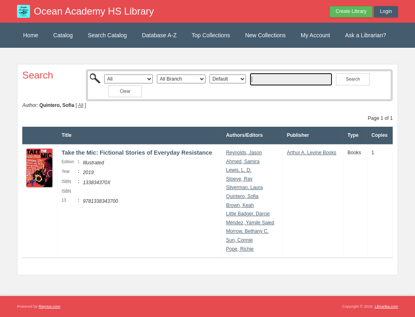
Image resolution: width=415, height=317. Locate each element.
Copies (380, 135)
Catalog (63, 35)
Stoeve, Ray (239, 179)
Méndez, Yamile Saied (250, 223)
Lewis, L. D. (239, 170)
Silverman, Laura (244, 187)
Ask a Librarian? (365, 35)
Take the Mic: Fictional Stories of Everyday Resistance (137, 152)
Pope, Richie (240, 249)
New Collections (265, 35)
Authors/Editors (244, 135)
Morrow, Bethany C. (247, 231)
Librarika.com (386, 306)
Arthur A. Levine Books (311, 152)
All (80, 105)
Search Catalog (107, 35)
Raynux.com (49, 306)
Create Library (351, 11)
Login (386, 11)
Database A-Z (159, 35)
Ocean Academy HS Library (94, 11)
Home (30, 35)
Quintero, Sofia (242, 196)
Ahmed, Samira (243, 161)
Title (66, 135)
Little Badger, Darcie (248, 214)
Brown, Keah (240, 205)
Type (353, 135)
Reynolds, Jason (244, 152)
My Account (315, 35)
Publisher (298, 135)
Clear (125, 91)
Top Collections (211, 35)
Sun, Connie (239, 240)
